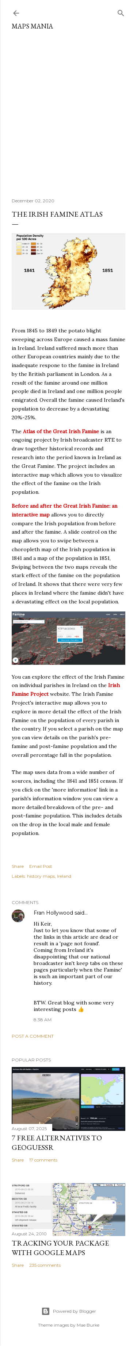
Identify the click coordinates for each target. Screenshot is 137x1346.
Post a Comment (33, 1036)
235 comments (45, 1265)
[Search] (121, 11)
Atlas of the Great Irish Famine (61, 431)
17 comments (43, 1160)
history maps (41, 876)
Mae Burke (88, 1325)
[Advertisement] (68, 111)
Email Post (40, 866)
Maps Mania (32, 26)
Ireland (64, 876)
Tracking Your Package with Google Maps (60, 1247)
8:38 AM (43, 1019)
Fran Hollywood (53, 913)
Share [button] (18, 866)
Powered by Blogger (68, 1311)
